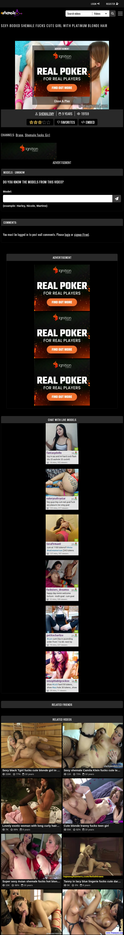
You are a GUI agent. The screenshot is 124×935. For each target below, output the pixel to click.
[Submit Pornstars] (116, 198)
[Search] (79, 13)
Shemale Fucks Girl (37, 135)
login (67, 234)
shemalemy (46, 113)
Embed (88, 122)
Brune (19, 135)
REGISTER (112, 3)
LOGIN (95, 3)
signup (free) (81, 234)
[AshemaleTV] (11, 13)
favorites (66, 122)
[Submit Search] (112, 13)
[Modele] (57, 198)
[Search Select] (99, 13)
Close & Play (62, 101)
